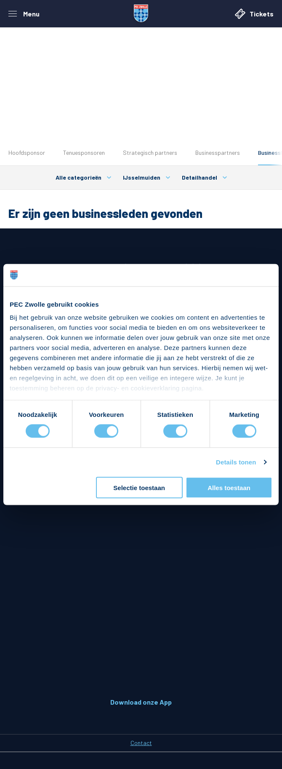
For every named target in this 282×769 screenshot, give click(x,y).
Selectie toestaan (139, 487)
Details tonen (236, 462)
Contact (141, 742)
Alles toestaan (229, 487)
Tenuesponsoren (84, 152)
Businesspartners (217, 152)
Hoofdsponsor (26, 152)
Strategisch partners (150, 152)
